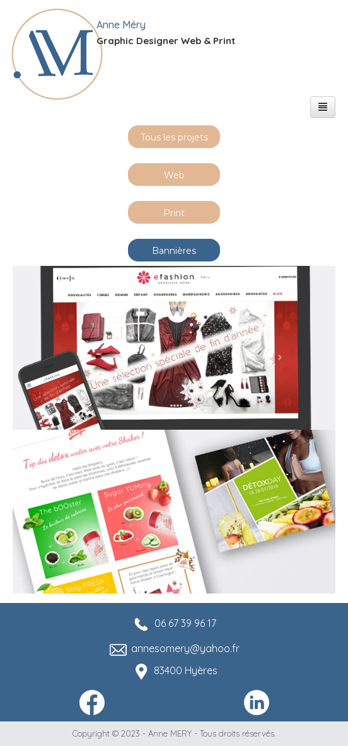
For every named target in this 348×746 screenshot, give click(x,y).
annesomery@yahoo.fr (185, 648)
